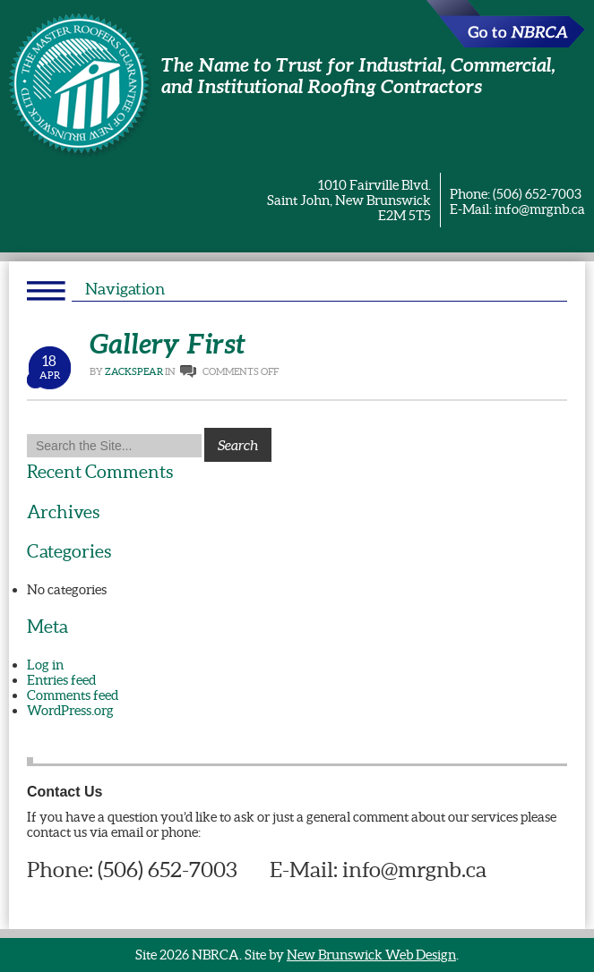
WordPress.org (70, 710)
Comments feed (72, 695)
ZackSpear (134, 371)
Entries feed (61, 679)
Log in (45, 664)
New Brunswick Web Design (371, 954)
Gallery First (167, 343)
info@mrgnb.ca (540, 209)
